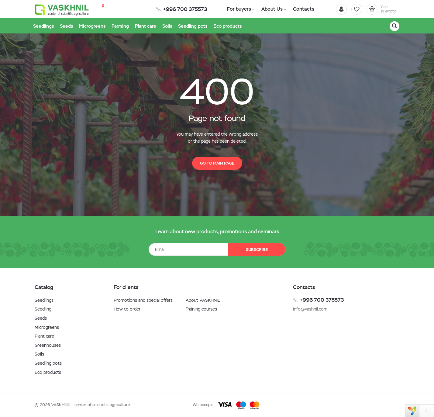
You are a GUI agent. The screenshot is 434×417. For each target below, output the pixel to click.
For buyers (238, 9)
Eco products (48, 372)
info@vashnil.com (310, 309)
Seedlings (44, 300)
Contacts (301, 9)
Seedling (43, 309)
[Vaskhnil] (62, 9)
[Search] (394, 26)
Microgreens (47, 327)
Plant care (44, 336)
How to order (127, 309)
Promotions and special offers (143, 300)
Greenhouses (48, 345)
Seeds (41, 318)
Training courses (201, 309)
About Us (270, 9)
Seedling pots (48, 363)
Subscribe (256, 249)
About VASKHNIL (203, 300)
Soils (39, 354)
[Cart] (382, 9)
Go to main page (217, 163)
